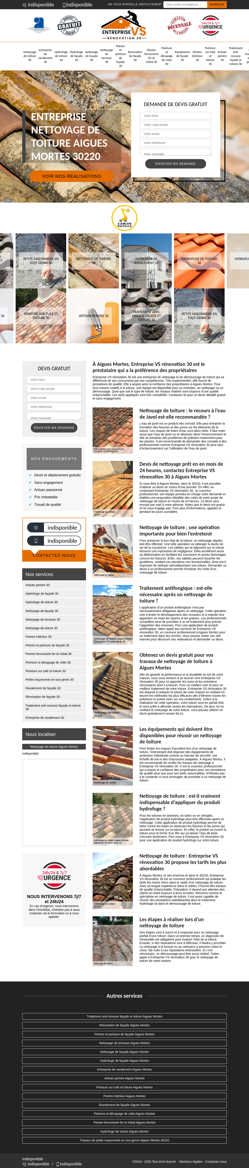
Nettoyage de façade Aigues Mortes (124, 1052)
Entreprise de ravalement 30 (45, 56)
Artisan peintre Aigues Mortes (124, 1078)
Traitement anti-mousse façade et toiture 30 (236, 56)
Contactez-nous (216, 1161)
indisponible (38, 4)
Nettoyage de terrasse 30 (106, 56)
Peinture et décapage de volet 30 (167, 56)
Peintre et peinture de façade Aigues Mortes (124, 1034)
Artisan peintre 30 (222, 56)
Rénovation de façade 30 (135, 56)
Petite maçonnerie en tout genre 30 (50, 679)
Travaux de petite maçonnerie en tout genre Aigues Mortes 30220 (124, 1140)
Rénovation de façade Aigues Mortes (124, 1025)
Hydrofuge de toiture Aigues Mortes (124, 1131)
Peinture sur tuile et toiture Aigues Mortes (124, 1087)
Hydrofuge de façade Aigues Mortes (124, 1060)
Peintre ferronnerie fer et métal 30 (151, 56)
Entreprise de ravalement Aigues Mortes (124, 1069)
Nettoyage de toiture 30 (29, 56)
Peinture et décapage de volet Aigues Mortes (124, 1113)
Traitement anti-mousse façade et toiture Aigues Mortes (124, 1016)
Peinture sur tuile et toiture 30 (210, 56)
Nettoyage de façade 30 (91, 56)
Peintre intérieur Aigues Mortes (124, 1096)
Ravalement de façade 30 (182, 56)
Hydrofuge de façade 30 (76, 56)
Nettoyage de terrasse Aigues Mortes (124, 1043)
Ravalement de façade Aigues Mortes (124, 1105)
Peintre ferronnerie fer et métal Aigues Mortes (124, 1122)
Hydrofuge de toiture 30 (61, 56)
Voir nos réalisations (71, 176)
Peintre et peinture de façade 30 (120, 56)
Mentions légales (190, 1161)
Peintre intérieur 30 (197, 56)
